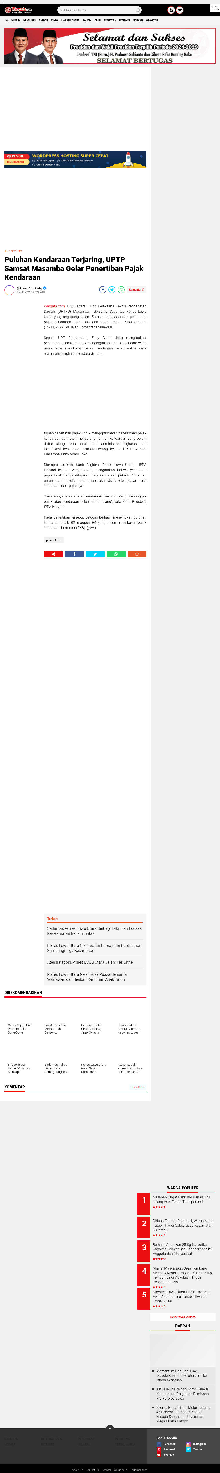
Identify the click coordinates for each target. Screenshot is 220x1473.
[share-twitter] (111, 289)
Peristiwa (139, 20)
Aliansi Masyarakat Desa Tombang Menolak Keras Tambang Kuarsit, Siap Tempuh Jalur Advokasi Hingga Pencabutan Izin (184, 1272)
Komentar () (136, 289)
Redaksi (105, 1460)
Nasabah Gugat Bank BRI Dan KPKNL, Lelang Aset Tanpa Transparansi (188, 1201)
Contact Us (89, 1460)
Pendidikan (86, 1429)
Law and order (88, 20)
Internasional (52, 1429)
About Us (73, 1460)
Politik (109, 20)
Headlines (37, 20)
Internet (158, 20)
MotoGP (9, 1435)
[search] (99, 10)
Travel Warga (125, 1435)
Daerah (55, 20)
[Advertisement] (22, 364)
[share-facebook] (102, 289)
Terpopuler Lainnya (182, 1307)
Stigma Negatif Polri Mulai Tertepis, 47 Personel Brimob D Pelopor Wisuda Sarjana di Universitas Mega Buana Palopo (183, 1405)
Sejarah (84, 1435)
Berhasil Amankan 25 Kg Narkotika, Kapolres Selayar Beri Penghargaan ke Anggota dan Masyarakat (188, 1248)
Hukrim (19, 20)
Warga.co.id (122, 1460)
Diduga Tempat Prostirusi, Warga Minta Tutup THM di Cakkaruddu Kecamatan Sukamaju (186, 1226)
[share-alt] (53, 554)
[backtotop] (110, 1419)
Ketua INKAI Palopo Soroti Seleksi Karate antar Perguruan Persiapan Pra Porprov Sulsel (182, 1384)
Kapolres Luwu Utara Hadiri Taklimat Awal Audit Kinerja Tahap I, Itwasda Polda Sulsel (188, 1290)
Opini (123, 20)
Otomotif (192, 20)
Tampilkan (138, 1087)
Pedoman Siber (143, 1460)
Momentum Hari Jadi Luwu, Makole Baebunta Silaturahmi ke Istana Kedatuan (181, 1366)
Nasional (11, 1429)
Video (69, 20)
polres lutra (17, 251)
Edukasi (175, 20)
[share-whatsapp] (121, 289)
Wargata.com (54, 306)
